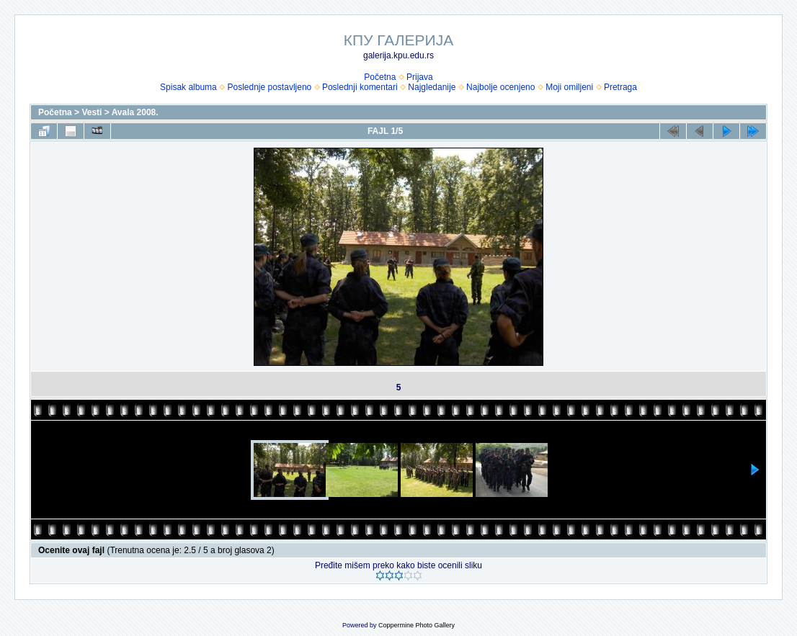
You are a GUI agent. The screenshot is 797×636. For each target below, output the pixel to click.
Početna (380, 77)
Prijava (419, 77)
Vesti (91, 112)
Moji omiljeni (569, 87)
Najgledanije (431, 87)
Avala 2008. (135, 112)
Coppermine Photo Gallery (416, 625)
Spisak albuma (188, 87)
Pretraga (620, 87)
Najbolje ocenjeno (500, 87)
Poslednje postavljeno (269, 87)
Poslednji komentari (360, 87)
